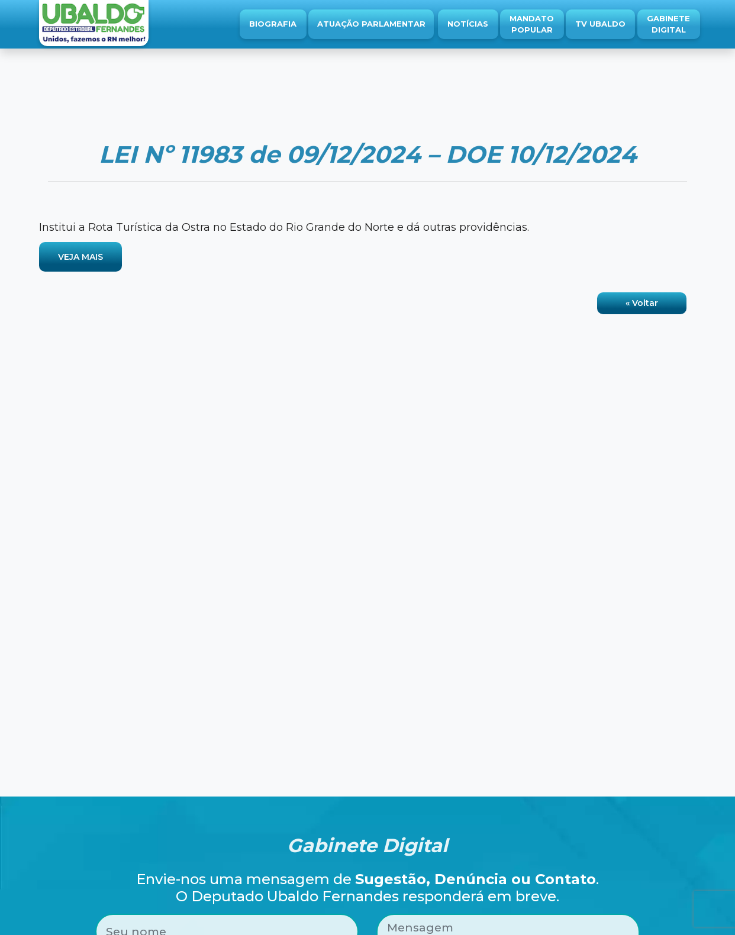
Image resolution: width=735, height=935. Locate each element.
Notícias (467, 23)
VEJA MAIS (80, 257)
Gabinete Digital (668, 24)
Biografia (272, 23)
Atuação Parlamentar (371, 23)
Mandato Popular (532, 24)
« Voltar (642, 303)
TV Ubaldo (600, 23)
